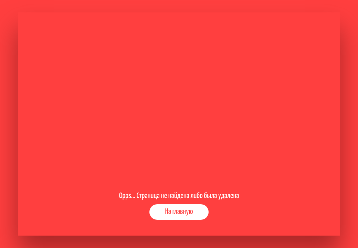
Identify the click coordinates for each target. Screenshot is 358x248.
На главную (179, 212)
